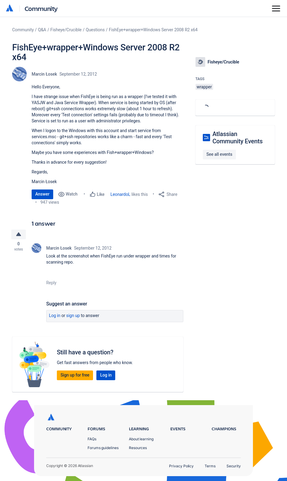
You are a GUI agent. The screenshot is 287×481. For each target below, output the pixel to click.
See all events (219, 154)
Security (233, 466)
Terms (210, 466)
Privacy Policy (181, 466)
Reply (51, 283)
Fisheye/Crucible (66, 29)
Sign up (73, 316)
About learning (141, 439)
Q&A (42, 29)
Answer (42, 194)
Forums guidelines (103, 447)
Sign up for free (75, 376)
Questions (95, 29)
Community (41, 8)
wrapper (204, 86)
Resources (138, 447)
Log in (55, 316)
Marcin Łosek (44, 74)
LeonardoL (120, 194)
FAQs (92, 439)
